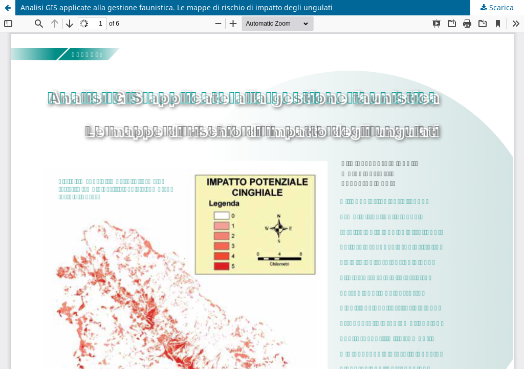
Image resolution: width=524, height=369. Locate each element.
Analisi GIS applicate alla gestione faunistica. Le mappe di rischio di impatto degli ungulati (176, 7)
